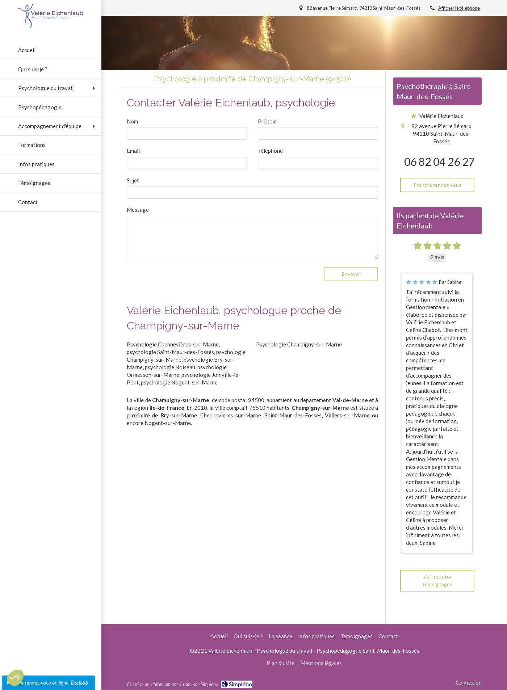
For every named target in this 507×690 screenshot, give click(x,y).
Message (138, 209)
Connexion (469, 682)
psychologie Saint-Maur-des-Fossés (170, 352)
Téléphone (270, 150)
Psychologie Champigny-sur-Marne (299, 344)
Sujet (133, 180)
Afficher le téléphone (459, 8)
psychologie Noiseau (170, 367)
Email (133, 150)
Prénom (267, 121)
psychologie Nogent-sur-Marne (179, 382)
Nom (132, 121)
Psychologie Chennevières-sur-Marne (173, 344)
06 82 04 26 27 (439, 161)
